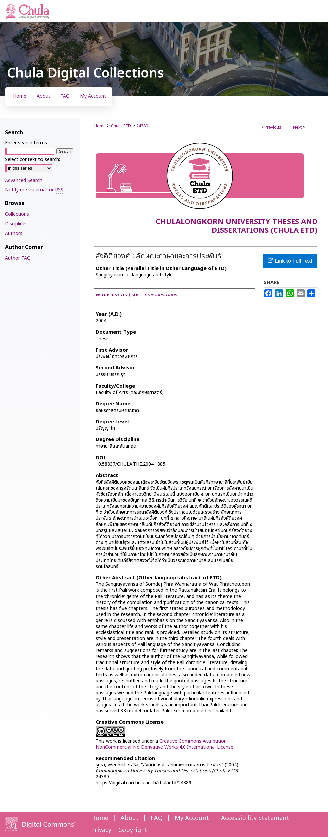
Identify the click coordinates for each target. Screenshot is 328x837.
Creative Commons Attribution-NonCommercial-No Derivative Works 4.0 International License (164, 744)
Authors (13, 233)
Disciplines (16, 223)
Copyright (132, 830)
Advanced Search (23, 180)
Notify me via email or (34, 189)
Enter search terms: (26, 142)
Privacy (101, 830)
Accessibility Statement (255, 818)
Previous (273, 127)
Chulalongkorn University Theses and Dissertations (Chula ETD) (236, 226)
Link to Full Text (290, 261)
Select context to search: (32, 159)
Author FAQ (18, 258)
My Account (192, 818)
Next (297, 127)
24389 (142, 126)
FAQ (157, 818)
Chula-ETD (121, 126)
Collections (17, 214)
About (129, 818)
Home (100, 126)
